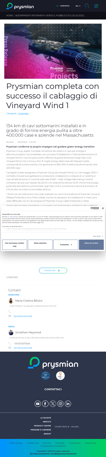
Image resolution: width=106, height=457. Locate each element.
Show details (97, 236)
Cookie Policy (90, 443)
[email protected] (23, 316)
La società (45, 418)
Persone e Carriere (41, 430)
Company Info (33, 443)
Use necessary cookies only (14, 244)
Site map (47, 443)
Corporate (23, 113)
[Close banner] (103, 208)
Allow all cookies (91, 243)
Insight (47, 434)
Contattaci (53, 389)
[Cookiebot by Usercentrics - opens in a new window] (87, 208)
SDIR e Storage (16, 443)
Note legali (60, 443)
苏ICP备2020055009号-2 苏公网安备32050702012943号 (53, 454)
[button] (62, 6)
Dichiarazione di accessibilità (53, 446)
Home (9, 15)
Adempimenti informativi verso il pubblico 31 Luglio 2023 (49, 15)
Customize (66, 245)
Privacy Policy (75, 443)
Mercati (47, 422)
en (77, 6)
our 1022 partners (13, 216)
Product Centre (42, 426)
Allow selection (40, 243)
